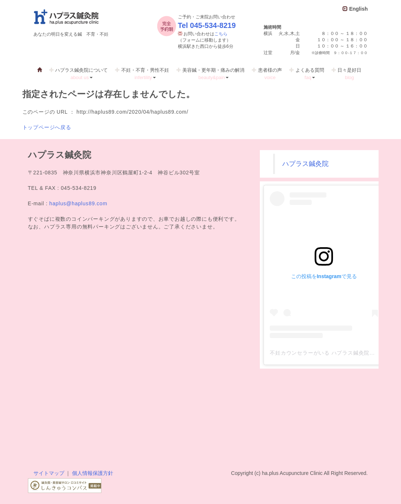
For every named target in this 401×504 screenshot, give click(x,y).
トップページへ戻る (46, 127)
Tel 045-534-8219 (207, 25)
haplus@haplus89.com (78, 203)
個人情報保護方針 (92, 473)
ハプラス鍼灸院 (305, 163)
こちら (221, 33)
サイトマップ (48, 473)
